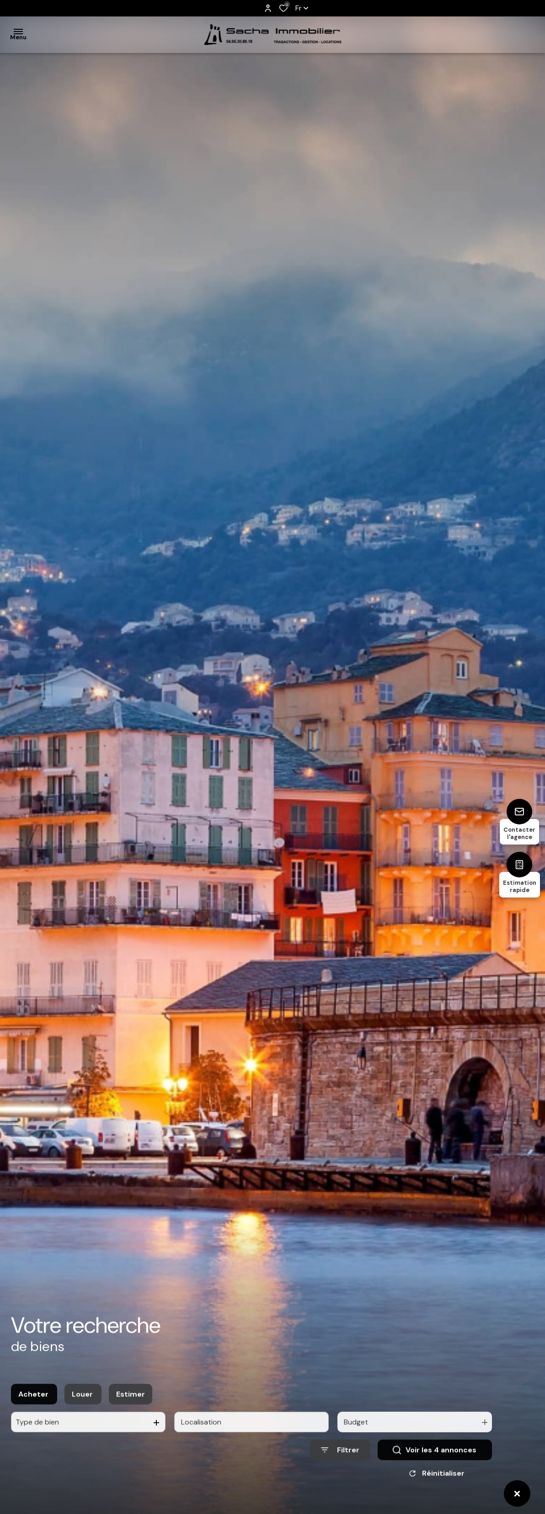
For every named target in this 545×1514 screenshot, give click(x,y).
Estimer (130, 1408)
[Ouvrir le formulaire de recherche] (340, 1464)
